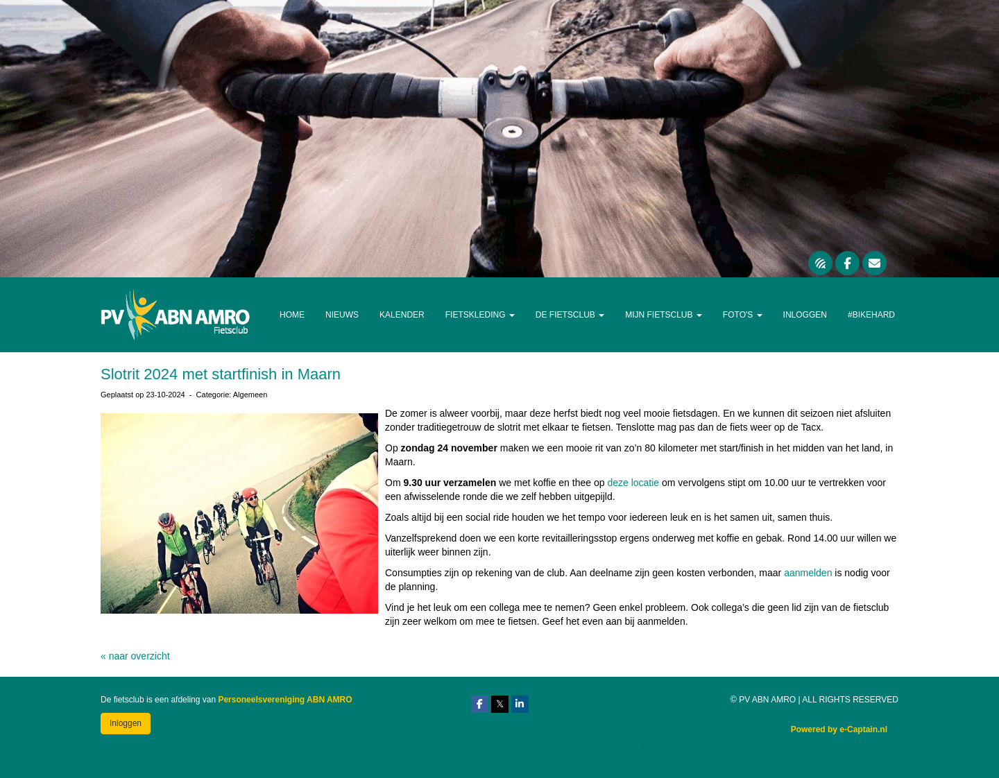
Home (292, 315)
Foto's (742, 315)
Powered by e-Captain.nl (839, 729)
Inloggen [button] (126, 723)
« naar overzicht (135, 656)
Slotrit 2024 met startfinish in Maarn (221, 374)
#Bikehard (871, 315)
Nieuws (342, 315)
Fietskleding (480, 315)
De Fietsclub (570, 315)
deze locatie (633, 482)
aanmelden (809, 572)
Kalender (402, 315)
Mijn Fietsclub (663, 315)
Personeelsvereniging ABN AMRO (285, 699)
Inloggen (805, 315)
